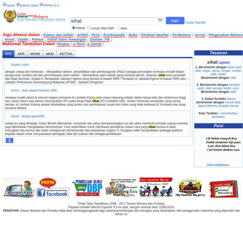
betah (227, 88)
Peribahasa (181, 35)
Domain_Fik (100, 39)
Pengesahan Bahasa (226, 35)
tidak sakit (234, 67)
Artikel (82, 35)
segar (206, 70)
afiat (198, 70)
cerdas (236, 70)
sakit (233, 77)
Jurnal (200, 35)
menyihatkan (228, 113)
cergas (225, 70)
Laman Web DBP (102, 28)
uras (235, 88)
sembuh (234, 85)
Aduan (10, 5)
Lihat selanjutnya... (218, 165)
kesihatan (218, 117)
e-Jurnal (94, 44)
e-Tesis (78, 44)
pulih (201, 88)
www (123, 28)
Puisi (95, 35)
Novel (9, 39)
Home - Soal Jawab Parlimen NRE (34, 90)
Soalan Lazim (20, 64)
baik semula (214, 88)
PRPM (80, 28)
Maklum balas (29, 5)
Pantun (38, 39)
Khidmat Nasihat (155, 35)
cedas (222, 74)
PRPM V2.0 (51, 5)
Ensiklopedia (114, 35)
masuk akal (232, 102)
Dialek (23, 39)
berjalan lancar (228, 106)
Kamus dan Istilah (58, 35)
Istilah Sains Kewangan (66, 39)
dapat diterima (207, 106)
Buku (133, 35)
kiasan (231, 99)
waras (216, 70)
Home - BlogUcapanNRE (27, 116)
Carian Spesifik (195, 22)
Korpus (63, 44)
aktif (213, 74)
